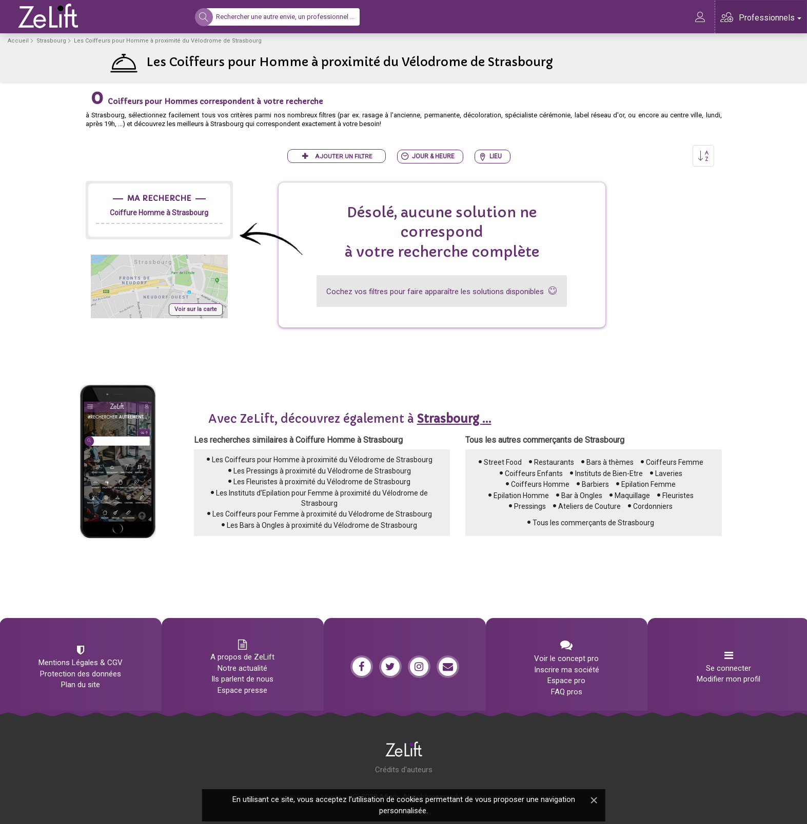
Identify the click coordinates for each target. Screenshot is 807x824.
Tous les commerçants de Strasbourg (593, 523)
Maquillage (632, 495)
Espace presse (242, 690)
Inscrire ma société (566, 669)
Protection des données (80, 673)
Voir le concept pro (566, 658)
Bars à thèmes (610, 462)
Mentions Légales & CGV (80, 662)
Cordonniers (653, 506)
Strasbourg (51, 40)
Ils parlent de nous (242, 679)
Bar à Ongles (581, 495)
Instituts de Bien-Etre (609, 473)
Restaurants (554, 462)
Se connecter (728, 668)
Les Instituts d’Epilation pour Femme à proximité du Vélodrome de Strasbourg (322, 498)
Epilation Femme (648, 484)
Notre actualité (242, 668)
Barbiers (595, 484)
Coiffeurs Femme (674, 462)
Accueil (18, 40)
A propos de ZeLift (242, 657)
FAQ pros (566, 691)
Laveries (668, 473)
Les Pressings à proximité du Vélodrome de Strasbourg (322, 471)
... (454, 419)
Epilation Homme (521, 495)
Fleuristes (678, 495)
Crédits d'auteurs (403, 769)
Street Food (503, 462)
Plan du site (80, 684)
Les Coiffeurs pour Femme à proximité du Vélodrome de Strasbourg (322, 514)
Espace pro (566, 680)
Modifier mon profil (728, 679)
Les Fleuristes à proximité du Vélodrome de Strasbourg (321, 482)
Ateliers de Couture (589, 506)
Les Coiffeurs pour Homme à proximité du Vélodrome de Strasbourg (322, 460)
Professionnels (770, 18)
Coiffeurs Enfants (534, 473)
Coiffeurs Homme (540, 484)
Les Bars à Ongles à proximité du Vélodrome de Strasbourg (322, 525)
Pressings (530, 506)
